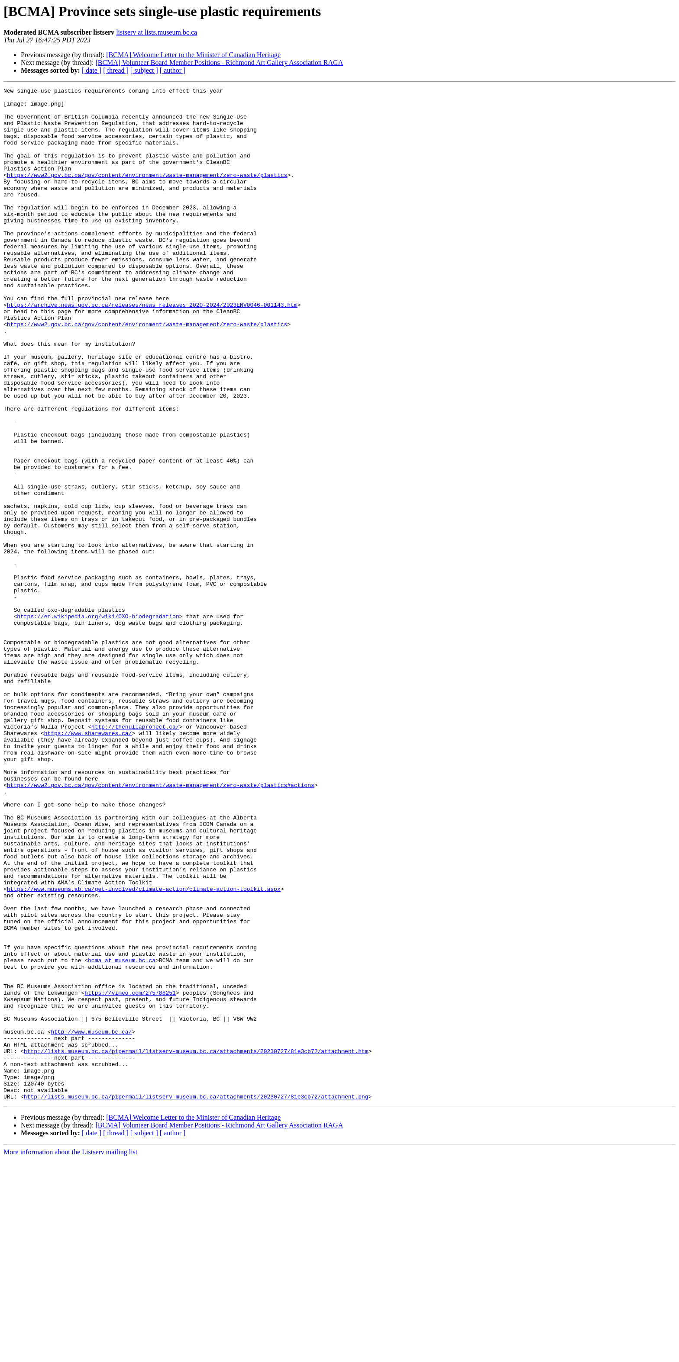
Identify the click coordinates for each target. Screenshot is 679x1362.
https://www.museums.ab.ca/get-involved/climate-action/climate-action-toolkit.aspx (144, 1050)
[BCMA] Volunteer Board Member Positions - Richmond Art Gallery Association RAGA (219, 62)
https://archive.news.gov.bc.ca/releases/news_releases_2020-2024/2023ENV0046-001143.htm (152, 349)
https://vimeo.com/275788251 (130, 1174)
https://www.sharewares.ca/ (88, 863)
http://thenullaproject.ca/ (135, 855)
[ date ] (91, 70)
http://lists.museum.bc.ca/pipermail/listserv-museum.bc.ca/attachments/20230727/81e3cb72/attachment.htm (196, 1244)
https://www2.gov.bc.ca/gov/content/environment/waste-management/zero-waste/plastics (147, 193)
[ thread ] (116, 70)
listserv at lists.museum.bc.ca (156, 32)
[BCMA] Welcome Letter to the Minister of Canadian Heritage (193, 54)
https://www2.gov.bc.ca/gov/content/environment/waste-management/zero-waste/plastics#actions (160, 925)
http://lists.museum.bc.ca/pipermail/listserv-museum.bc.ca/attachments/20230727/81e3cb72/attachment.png (196, 1299)
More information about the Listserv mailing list (70, 1354)
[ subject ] (144, 70)
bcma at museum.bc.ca (121, 1135)
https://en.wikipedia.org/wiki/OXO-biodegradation (98, 722)
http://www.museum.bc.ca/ (91, 1221)
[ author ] (173, 70)
